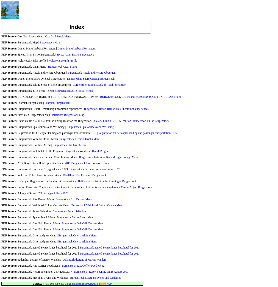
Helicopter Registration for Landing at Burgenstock (107, 181)
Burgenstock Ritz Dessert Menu (74, 199)
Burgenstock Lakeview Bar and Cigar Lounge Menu (108, 157)
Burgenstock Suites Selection (69, 211)
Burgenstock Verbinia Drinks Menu (80, 138)
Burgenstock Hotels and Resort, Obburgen (92, 72)
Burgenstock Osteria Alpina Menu (77, 235)
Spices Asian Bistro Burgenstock (75, 54)
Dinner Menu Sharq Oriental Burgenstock (91, 78)
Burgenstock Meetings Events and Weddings (95, 277)
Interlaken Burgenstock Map (68, 114)
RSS (103, 284)
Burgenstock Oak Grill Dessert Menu (83, 223)
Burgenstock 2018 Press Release (74, 90)
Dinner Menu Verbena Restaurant (76, 48)
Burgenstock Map (50, 42)
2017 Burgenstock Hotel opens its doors (87, 163)
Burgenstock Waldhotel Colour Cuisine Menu (97, 205)
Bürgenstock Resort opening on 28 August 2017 (101, 271)
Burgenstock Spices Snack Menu (75, 217)
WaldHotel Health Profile (62, 60)
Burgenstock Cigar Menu (62, 66)
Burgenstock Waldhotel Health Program (87, 151)
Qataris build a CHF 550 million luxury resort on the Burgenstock (131, 120)
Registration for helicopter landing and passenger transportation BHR (137, 132)
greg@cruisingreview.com (85, 284)
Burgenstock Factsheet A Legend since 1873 (95, 169)
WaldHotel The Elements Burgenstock (85, 175)
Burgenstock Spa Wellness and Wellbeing (90, 126)
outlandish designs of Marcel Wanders (84, 259)
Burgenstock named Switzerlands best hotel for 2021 (109, 247)
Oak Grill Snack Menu (58, 36)
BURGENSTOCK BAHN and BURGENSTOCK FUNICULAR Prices (140, 96)
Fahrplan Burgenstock (57, 102)
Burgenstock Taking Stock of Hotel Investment (99, 84)
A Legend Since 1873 (56, 193)
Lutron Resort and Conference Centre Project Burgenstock (119, 187)
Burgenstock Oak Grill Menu (69, 145)
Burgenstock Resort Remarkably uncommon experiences (116, 108)
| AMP (109, 284)
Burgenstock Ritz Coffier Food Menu (83, 265)
